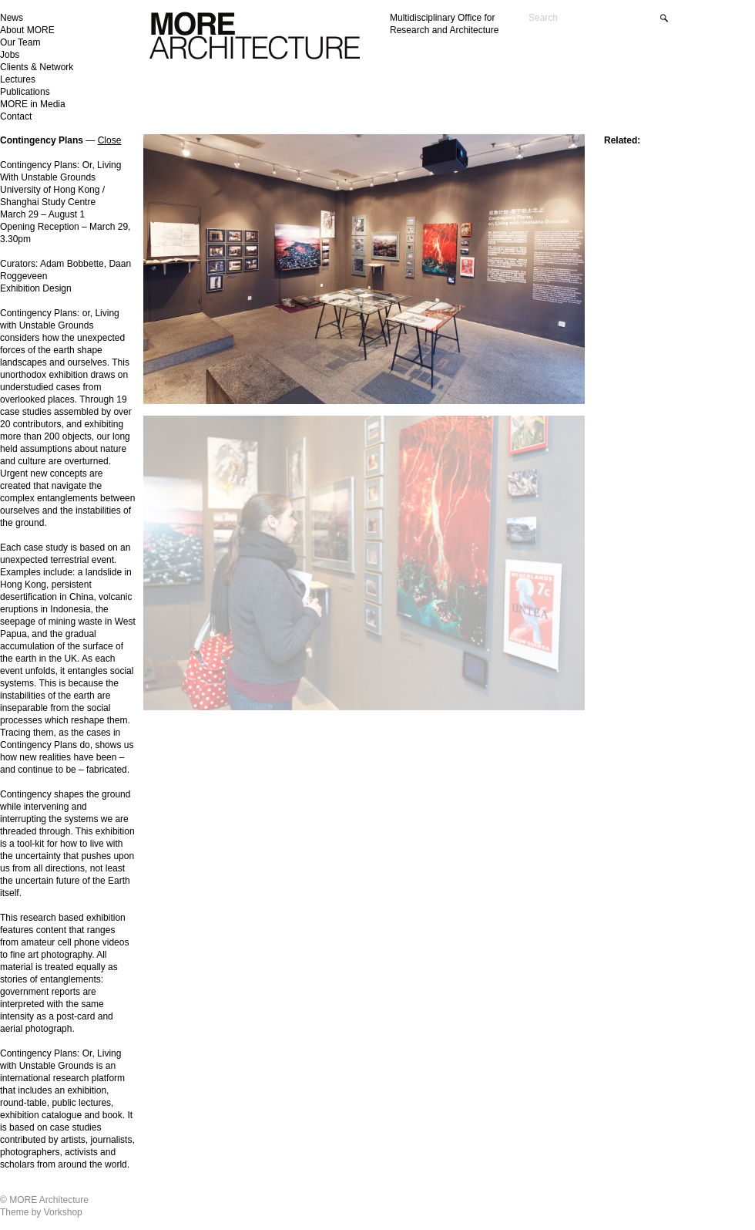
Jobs (9, 54)
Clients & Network (36, 67)
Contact (16, 116)
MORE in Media (32, 104)
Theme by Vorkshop (41, 1212)
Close (110, 140)
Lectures (17, 79)
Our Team (20, 42)
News (11, 17)
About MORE (27, 30)
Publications (25, 91)
